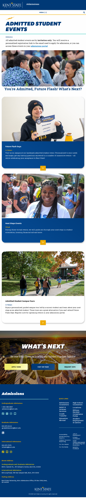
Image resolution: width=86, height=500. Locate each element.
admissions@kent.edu (9, 409)
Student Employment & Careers (78, 421)
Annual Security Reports (64, 437)
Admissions (32, 4)
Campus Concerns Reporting (65, 440)
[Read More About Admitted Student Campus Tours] (43, 287)
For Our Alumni (64, 444)
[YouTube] (15, 413)
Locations (77, 407)
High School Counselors (78, 404)
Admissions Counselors (64, 404)
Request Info (69, 366)
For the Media (63, 447)
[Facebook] (3, 413)
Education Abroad (63, 419)
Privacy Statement (76, 438)
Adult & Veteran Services (62, 409)
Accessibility (63, 434)
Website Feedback (76, 448)
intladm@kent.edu (8, 447)
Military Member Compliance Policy (78, 413)
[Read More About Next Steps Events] (43, 208)
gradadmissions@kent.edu (11, 428)
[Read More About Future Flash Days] (43, 132)
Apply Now (16, 366)
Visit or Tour (43, 366)
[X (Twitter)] (7, 413)
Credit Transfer (63, 415)
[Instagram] (11, 413)
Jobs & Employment (77, 434)
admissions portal (39, 46)
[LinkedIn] (3, 433)
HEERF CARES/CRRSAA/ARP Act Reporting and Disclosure (79, 443)
